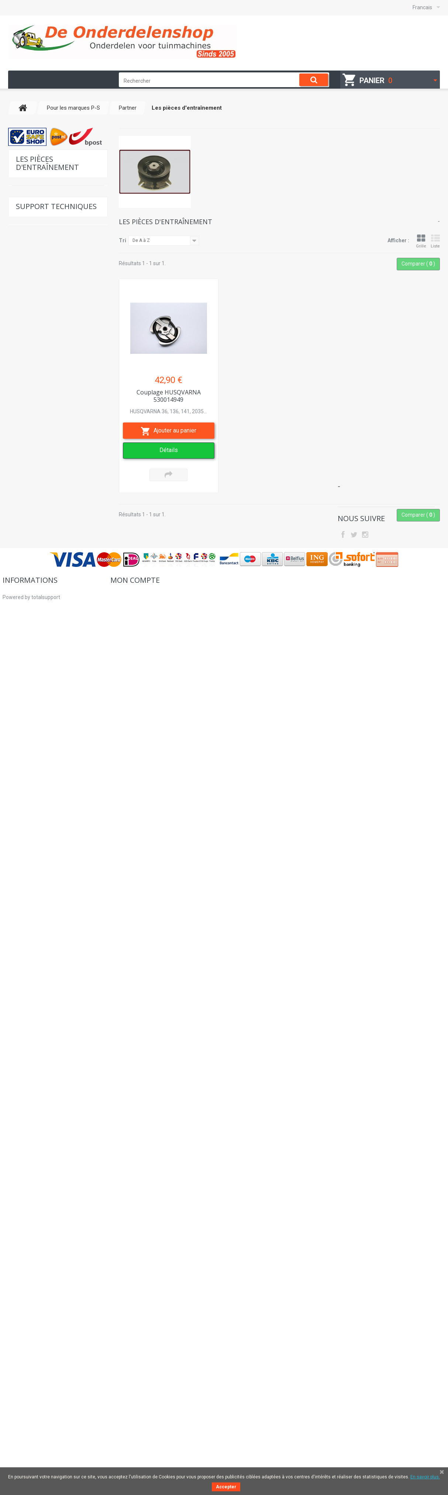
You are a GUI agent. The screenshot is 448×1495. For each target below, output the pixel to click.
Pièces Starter (39, 389)
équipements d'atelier (44, 1022)
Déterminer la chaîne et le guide (59, 1195)
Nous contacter (40, 1286)
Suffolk (32, 877)
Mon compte (135, 1363)
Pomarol (33, 534)
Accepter (226, 1486)
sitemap (12, 1444)
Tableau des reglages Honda (56, 1252)
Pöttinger (34, 557)
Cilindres (33, 499)
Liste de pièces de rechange (55, 1178)
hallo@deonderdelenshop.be (389, 1397)
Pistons (32, 355)
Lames (26, 1033)
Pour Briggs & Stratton (45, 198)
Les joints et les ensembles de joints (54, 339)
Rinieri (31, 637)
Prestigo (33, 579)
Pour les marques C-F (44, 278)
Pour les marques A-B (44, 267)
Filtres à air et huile (44, 446)
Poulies (32, 423)
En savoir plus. (425, 1476)
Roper (31, 682)
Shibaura (34, 900)
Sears (30, 751)
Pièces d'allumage (43, 412)
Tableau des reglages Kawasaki (59, 1236)
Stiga (30, 831)
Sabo (30, 728)
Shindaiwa (35, 774)
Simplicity (34, 797)
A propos (13, 1401)
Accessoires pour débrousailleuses (41, 461)
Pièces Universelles (42, 969)
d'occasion (31, 1102)
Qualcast (34, 602)
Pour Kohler (33, 256)
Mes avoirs (122, 1390)
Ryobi (30, 705)
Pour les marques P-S (44, 313)
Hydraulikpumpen (40, 1068)
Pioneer (32, 545)
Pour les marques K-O (44, 301)
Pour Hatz (30, 210)
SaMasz (33, 717)
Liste (435, 241)
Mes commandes (130, 1379)
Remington (36, 648)
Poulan (31, 568)
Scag (30, 889)
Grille (421, 241)
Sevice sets (32, 1045)
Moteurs (28, 1010)
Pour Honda (33, 233)
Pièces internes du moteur (52, 476)
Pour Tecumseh (37, 221)
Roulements (37, 377)
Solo (29, 866)
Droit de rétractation (26, 1433)
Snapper (33, 854)
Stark (30, 808)
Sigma (31, 911)
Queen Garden (39, 614)
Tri (122, 240)
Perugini (33, 522)
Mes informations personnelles (146, 1411)
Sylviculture (33, 999)
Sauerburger (37, 740)
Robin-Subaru (39, 660)
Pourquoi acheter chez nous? (36, 1411)
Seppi (30, 763)
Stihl (29, 820)
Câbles (31, 435)
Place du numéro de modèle (55, 1269)
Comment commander (29, 1390)
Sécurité (29, 1079)
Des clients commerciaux (32, 1422)
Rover (30, 694)
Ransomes (36, 625)
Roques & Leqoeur (44, 671)
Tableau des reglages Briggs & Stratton (58, 1215)
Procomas (35, 591)
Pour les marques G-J (44, 290)
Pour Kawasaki (36, 244)
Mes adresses (126, 1401)
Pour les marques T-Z (44, 946)
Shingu (31, 785)
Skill (29, 923)
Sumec (31, 843)
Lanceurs (30, 1113)
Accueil (11, 1379)
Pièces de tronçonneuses (51, 400)
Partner (31, 324)
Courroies (34, 511)
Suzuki (31, 934)
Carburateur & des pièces (51, 366)
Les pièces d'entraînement (52, 488)
